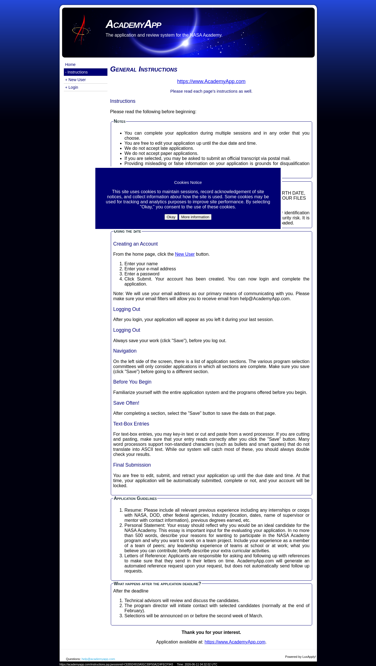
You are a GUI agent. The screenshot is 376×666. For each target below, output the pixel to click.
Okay (171, 217)
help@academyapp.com (98, 659)
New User (185, 254)
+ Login (71, 87)
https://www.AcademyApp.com (235, 642)
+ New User (75, 79)
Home (70, 64)
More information (195, 217)
